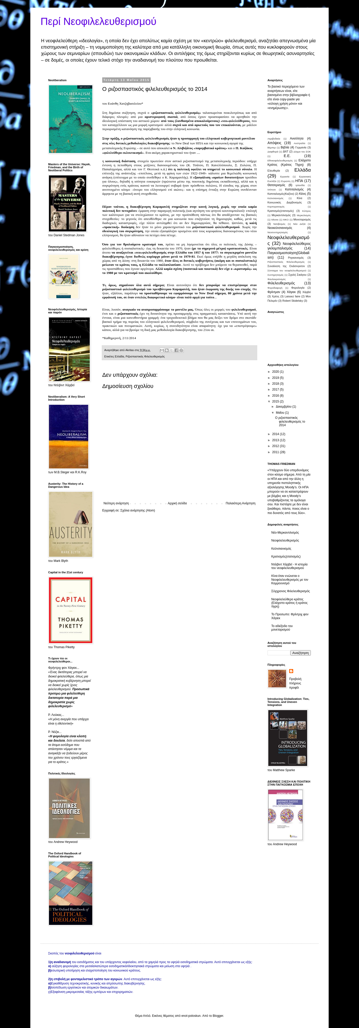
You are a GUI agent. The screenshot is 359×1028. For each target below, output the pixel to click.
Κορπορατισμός (276, 206)
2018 (276, 383)
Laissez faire (292, 296)
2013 (276, 440)
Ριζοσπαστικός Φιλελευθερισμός (145, 356)
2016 (276, 395)
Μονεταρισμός (302, 219)
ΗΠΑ (299, 181)
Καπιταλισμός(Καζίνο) (280, 193)
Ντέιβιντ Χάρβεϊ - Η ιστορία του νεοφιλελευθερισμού (289, 566)
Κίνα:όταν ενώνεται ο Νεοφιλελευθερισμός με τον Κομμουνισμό (289, 579)
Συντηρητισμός (275, 274)
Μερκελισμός (304, 215)
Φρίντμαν (273, 292)
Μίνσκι (274, 219)
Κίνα (299, 198)
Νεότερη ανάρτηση (116, 503)
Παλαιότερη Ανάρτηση (240, 503)
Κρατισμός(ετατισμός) (280, 210)
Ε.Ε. (287, 156)
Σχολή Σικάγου (297, 274)
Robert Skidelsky (292, 300)
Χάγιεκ (291, 292)
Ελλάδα (119, 356)
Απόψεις (274, 143)
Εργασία (284, 176)
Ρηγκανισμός (296, 257)
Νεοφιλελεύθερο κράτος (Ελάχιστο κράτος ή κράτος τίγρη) (289, 603)
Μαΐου (280, 412)
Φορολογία (297, 287)
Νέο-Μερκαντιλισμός (285, 532)
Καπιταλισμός (294, 189)
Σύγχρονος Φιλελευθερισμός (290, 591)
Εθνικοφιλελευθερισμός (280, 160)
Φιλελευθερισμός (281, 283)
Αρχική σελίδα (177, 503)
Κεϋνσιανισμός (275, 198)
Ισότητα (271, 189)
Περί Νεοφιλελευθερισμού (98, 21)
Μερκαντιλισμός (281, 215)
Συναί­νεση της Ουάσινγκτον (286, 266)
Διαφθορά (272, 151)
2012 (276, 446)
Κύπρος (306, 211)
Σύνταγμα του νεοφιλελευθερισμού (286, 270)
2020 (276, 371)
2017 (276, 389)
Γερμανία (300, 147)
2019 (276, 378)
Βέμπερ (271, 147)
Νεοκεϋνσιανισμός (279, 228)
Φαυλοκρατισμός (276, 279)
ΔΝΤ (285, 151)
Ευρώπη (285, 181)
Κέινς (302, 194)
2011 (276, 452)
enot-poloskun (190, 1016)
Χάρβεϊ (306, 292)
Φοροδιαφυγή (274, 287)
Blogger (218, 1016)
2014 (276, 434)
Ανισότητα (296, 138)
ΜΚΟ (286, 219)
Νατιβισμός (279, 224)
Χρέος (275, 296)
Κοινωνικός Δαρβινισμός (284, 202)
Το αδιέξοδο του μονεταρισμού (282, 627)
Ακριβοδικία (273, 138)
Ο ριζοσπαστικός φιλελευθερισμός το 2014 (290, 421)
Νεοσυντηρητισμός (277, 232)
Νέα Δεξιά (299, 224)
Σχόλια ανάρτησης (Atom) (137, 510)
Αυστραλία (299, 143)
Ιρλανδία (300, 185)
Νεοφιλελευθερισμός (285, 540)
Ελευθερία (273, 170)
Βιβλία (285, 147)
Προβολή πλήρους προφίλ (295, 683)
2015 (276, 401)
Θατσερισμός (276, 185)
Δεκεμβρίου (284, 406)
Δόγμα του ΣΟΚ (302, 151)
